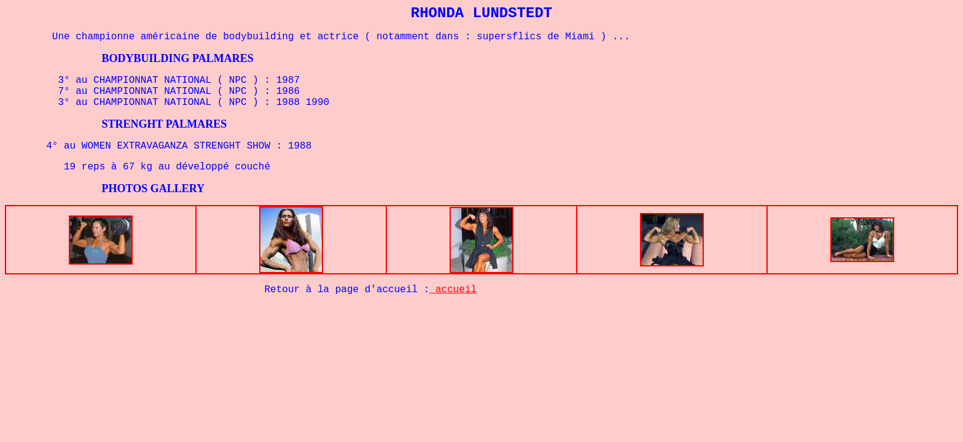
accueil (453, 289)
